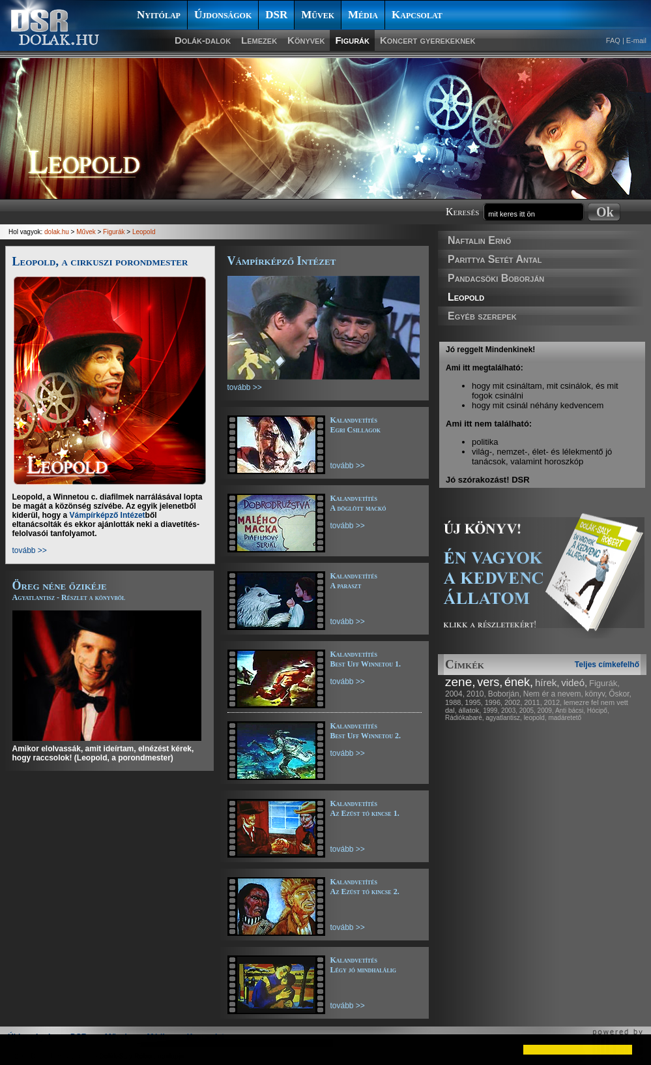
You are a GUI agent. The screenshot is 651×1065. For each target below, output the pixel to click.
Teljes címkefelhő (607, 664)
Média (363, 14)
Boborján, (504, 693)
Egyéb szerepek (482, 316)
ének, (518, 682)
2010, (476, 693)
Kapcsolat (417, 14)
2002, (513, 702)
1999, (491, 710)
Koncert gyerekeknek (427, 40)
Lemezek (259, 40)
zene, (460, 682)
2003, (509, 710)
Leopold (466, 297)
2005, (527, 710)
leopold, (535, 717)
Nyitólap (159, 14)
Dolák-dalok (203, 40)
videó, (574, 682)
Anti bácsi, (570, 710)
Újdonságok (223, 14)
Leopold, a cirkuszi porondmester (100, 261)
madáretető (564, 717)
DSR (276, 14)
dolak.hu (56, 231)
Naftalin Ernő (479, 240)
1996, (494, 702)
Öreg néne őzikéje (69, 590)
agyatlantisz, (503, 717)
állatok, (470, 710)
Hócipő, (598, 710)
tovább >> (29, 550)
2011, (533, 702)
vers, (489, 682)
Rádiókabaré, (464, 717)
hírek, (547, 682)
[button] (21, 1049)
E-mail (636, 40)
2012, (553, 702)
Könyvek (306, 40)
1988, (454, 702)
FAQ (613, 40)
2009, (546, 710)
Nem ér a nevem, (553, 693)
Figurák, (604, 683)
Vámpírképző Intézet (107, 515)
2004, (455, 693)
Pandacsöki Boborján (496, 278)
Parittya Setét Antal (495, 259)
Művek (317, 14)
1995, (474, 702)
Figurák (352, 40)
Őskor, (620, 693)
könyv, (596, 693)
